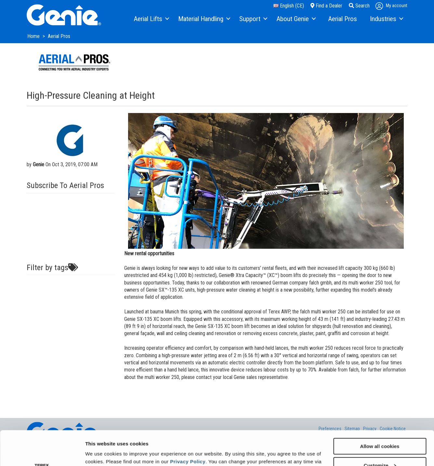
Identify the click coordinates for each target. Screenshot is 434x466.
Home (34, 36)
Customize (380, 431)
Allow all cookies (380, 411)
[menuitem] (151, 19)
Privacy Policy (187, 427)
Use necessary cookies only (379, 450)
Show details (100, 453)
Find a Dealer (326, 6)
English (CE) (288, 6)
